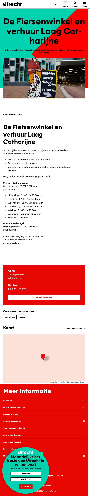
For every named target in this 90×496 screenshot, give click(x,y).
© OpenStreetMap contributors (75, 382)
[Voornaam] (25, 473)
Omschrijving (9, 114)
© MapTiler (61, 382)
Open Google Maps (75, 328)
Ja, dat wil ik (25, 486)
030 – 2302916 (19, 289)
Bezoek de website (44, 297)
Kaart (21, 114)
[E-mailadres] (25, 479)
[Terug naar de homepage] (12, 4)
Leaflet (54, 382)
